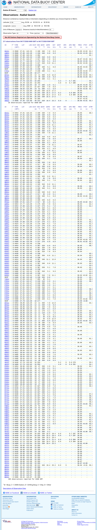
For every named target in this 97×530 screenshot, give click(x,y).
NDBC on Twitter (45, 493)
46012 (7, 101)
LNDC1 (7, 53)
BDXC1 (7, 467)
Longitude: (7, 26)
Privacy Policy (80, 521)
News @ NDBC (55, 503)
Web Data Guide (31, 505)
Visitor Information (77, 513)
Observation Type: (9, 33)
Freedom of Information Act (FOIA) (86, 522)
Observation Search (8, 500)
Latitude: (6, 22)
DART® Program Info (32, 500)
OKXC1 (7, 51)
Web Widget (6, 509)
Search (77, 7)
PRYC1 (7, 99)
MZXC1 (7, 77)
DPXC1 (7, 75)
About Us (75, 510)
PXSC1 (7, 65)
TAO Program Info (31, 498)
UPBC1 (7, 79)
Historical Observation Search (10, 502)
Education (51, 7)
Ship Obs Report (7, 503)
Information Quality (62, 522)
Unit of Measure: (9, 29)
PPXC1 (7, 59)
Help (58, 523)
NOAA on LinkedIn (28, 493)
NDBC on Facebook (11, 493)
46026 (7, 91)
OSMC (73, 507)
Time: (32, 33)
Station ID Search (9, 10)
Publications (30, 510)
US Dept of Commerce (27, 521)
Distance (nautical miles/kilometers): (36, 29)
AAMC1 (7, 61)
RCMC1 (7, 67)
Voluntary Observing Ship (33, 503)
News (65, 7)
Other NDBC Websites (79, 496)
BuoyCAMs (5, 505)
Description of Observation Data (14, 488)
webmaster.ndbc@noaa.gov (28, 528)
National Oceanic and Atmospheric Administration (34, 522)
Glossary (59, 525)
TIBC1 (7, 279)
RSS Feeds (6, 507)
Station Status (30, 508)
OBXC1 (7, 55)
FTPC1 (7, 71)
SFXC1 (7, 426)
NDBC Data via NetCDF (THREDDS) (81, 500)
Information (35, 7)
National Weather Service (28, 523)
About (90, 7)
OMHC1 (7, 57)
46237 (7, 81)
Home (5, 7)
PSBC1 (7, 89)
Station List (32, 10)
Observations (18, 7)
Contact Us (74, 515)
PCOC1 (7, 85)
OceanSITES (75, 505)
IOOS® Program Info (32, 502)
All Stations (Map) (7, 498)
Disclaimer (60, 521)
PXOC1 (7, 63)
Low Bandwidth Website (78, 498)
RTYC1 (7, 87)
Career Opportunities (82, 525)
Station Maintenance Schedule (35, 507)
